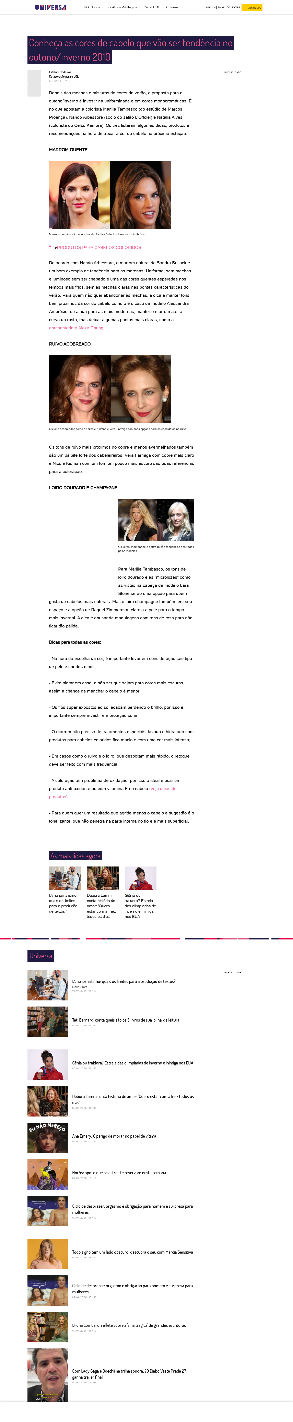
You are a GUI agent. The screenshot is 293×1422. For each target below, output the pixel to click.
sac (208, 7)
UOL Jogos (92, 7)
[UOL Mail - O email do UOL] (218, 7)
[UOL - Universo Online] (69, 7)
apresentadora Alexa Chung (76, 327)
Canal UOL (151, 7)
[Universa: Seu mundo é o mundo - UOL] (50, 7)
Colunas (172, 7)
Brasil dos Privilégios (121, 7)
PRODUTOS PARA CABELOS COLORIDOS (99, 247)
